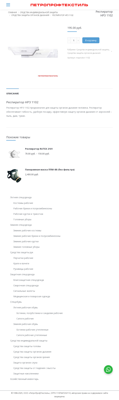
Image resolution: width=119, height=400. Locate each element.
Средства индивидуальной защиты (39, 12)
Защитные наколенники (26, 373)
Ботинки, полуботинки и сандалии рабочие (39, 313)
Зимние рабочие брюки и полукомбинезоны (36, 235)
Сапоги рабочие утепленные (31, 335)
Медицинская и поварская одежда (31, 296)
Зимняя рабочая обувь (25, 324)
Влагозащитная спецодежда (28, 279)
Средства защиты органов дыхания (30, 15)
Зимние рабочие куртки (26, 241)
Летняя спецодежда (21, 197)
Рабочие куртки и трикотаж (28, 213)
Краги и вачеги (21, 263)
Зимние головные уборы (26, 246)
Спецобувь (16, 301)
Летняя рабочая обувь (25, 307)
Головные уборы (22, 219)
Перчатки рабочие (23, 257)
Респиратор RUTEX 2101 (39, 148)
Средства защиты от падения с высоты (34, 368)
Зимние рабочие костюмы (27, 230)
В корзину (91, 40)
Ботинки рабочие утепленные (32, 329)
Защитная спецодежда (22, 274)
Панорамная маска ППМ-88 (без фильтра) (50, 169)
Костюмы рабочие (23, 202)
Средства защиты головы (27, 346)
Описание (12, 93)
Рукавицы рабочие (23, 268)
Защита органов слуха (25, 362)
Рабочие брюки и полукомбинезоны (32, 208)
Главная (12, 12)
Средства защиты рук (21, 252)
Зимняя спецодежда (21, 224)
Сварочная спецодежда (26, 285)
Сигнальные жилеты (24, 290)
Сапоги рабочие (25, 318)
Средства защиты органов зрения (31, 357)
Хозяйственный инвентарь (24, 379)
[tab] (12, 92)
